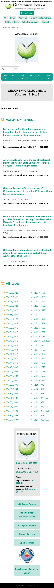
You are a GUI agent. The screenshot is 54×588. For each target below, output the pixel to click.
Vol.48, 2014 (12, 345)
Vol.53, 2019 (12, 323)
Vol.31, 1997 (12, 419)
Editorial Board (12, 22)
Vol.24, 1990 (39, 318)
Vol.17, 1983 (39, 349)
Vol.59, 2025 (12, 296)
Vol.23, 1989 (39, 323)
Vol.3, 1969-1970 (41, 410)
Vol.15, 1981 (39, 358)
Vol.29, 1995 (39, 296)
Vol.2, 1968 (39, 415)
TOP (5, 18)
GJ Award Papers (27, 504)
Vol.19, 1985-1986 (42, 340)
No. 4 (31, 77)
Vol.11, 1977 (39, 375)
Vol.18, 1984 (39, 345)
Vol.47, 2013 (12, 349)
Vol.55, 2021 (12, 314)
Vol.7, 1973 (39, 393)
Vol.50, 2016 (12, 336)
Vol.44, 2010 (12, 362)
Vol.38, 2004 (12, 389)
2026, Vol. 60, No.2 (27, 471)
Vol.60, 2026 (12, 292)
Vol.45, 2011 (12, 358)
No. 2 (14, 77)
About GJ (23, 18)
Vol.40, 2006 (12, 380)
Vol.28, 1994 (39, 301)
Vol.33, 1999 (12, 410)
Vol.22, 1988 (39, 327)
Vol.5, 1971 (39, 402)
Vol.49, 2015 (12, 340)
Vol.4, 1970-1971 (41, 406)
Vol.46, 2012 (12, 353)
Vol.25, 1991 (39, 314)
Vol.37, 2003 (12, 393)
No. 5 (40, 77)
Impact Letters (27, 534)
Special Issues (27, 542)
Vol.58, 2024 (12, 301)
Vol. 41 (16, 27)
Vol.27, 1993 (39, 305)
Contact (45, 22)
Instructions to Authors (40, 18)
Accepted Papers (27, 525)
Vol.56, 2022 (12, 310)
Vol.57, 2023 (12, 305)
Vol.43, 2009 (12, 367)
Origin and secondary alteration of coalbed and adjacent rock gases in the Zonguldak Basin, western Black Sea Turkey (27, 253)
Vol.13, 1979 (39, 367)
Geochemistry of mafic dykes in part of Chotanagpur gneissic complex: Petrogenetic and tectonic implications (28, 191)
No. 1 (5, 77)
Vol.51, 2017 (12, 332)
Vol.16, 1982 (39, 353)
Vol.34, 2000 (12, 406)
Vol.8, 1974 (39, 389)
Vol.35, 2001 (12, 402)
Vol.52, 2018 (12, 327)
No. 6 (48, 77)
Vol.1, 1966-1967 (41, 419)
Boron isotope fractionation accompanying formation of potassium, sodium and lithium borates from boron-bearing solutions (25, 132)
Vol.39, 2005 (12, 384)
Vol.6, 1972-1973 (41, 397)
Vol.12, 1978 (39, 371)
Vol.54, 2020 (12, 318)
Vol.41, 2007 (12, 375)
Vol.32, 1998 (12, 415)
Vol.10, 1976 (39, 380)
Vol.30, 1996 (39, 292)
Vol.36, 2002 (12, 397)
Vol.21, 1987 (39, 332)
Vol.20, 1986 (39, 336)
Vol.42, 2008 (12, 371)
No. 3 (23, 77)
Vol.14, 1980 (39, 362)
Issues (13, 18)
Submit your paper (30, 22)
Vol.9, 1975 (39, 384)
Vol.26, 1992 (39, 310)
